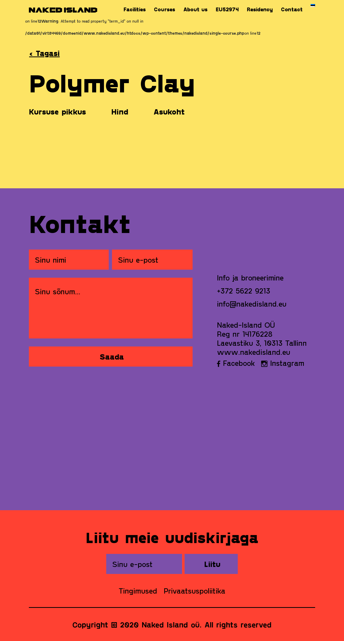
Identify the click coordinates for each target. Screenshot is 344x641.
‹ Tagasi (44, 52)
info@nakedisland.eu (251, 303)
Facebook (236, 362)
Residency (260, 9)
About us (195, 9)
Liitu (212, 563)
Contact (292, 9)
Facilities (135, 9)
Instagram (282, 362)
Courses (164, 9)
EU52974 (227, 9)
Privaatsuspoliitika (194, 590)
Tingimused (138, 590)
